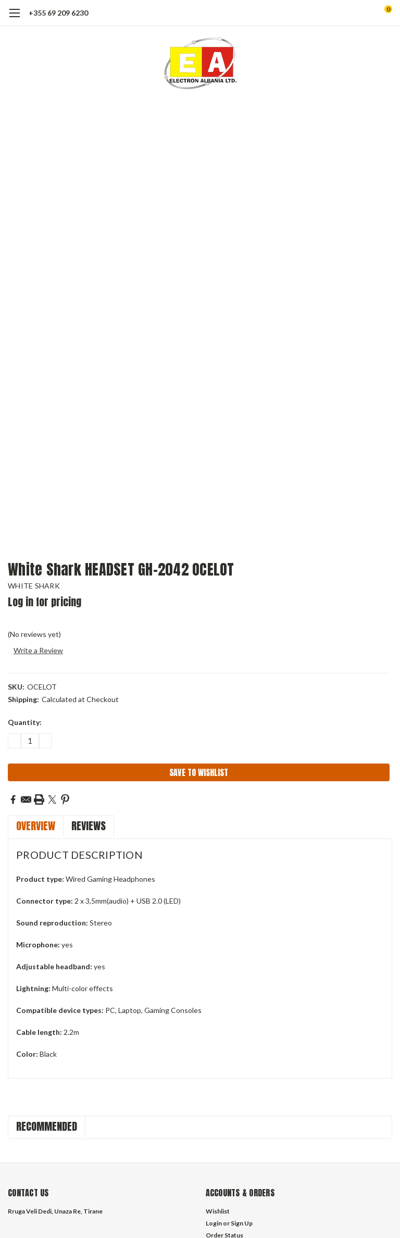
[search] (344, 13)
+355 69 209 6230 (58, 12)
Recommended (46, 1126)
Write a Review (38, 650)
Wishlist (218, 1211)
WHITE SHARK (34, 585)
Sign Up (242, 1223)
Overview (35, 826)
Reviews (88, 826)
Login (214, 1223)
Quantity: (25, 722)
